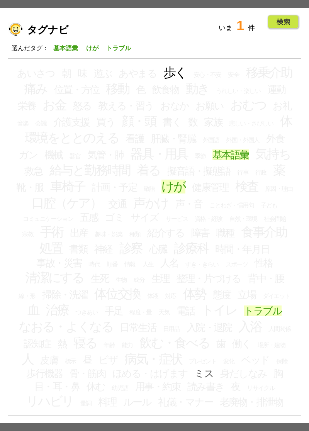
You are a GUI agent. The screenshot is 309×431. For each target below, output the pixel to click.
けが (173, 186)
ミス (203, 373)
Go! (283, 22)
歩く (175, 73)
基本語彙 (230, 154)
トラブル (263, 310)
